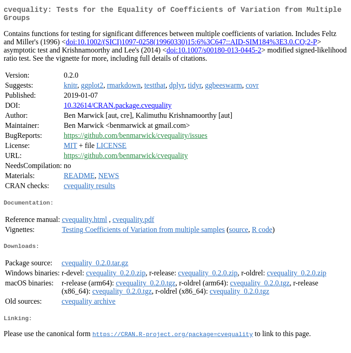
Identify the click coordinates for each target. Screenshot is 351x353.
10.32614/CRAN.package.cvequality (117, 109)
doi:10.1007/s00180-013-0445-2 (213, 54)
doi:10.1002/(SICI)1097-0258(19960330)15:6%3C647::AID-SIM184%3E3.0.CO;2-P (191, 45)
